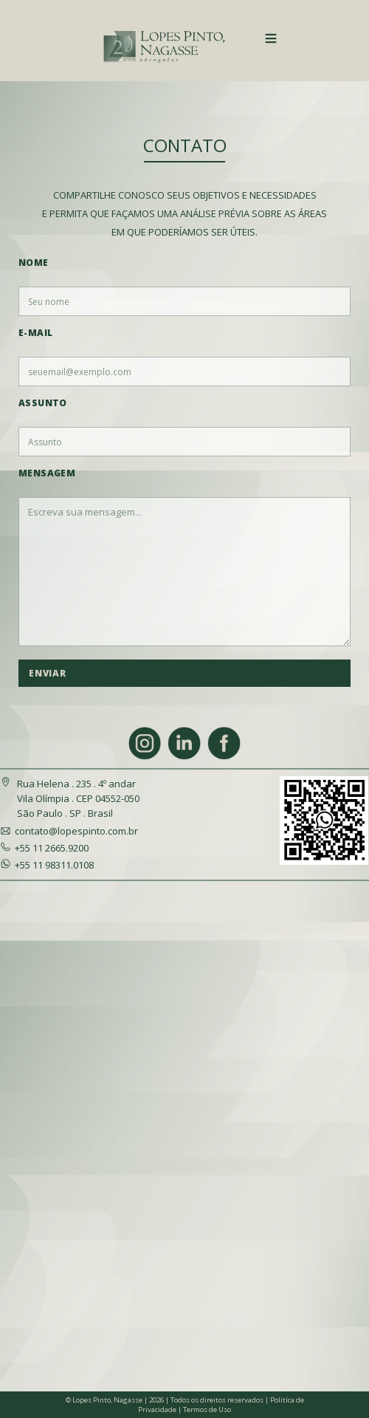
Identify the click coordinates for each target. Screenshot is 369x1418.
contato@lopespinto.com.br (76, 831)
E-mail (35, 332)
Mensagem (46, 473)
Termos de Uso (207, 1409)
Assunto (42, 403)
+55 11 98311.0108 (54, 864)
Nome (33, 262)
